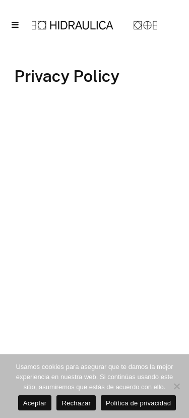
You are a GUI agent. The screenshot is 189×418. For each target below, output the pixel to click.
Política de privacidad (138, 403)
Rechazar (76, 403)
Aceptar (35, 403)
